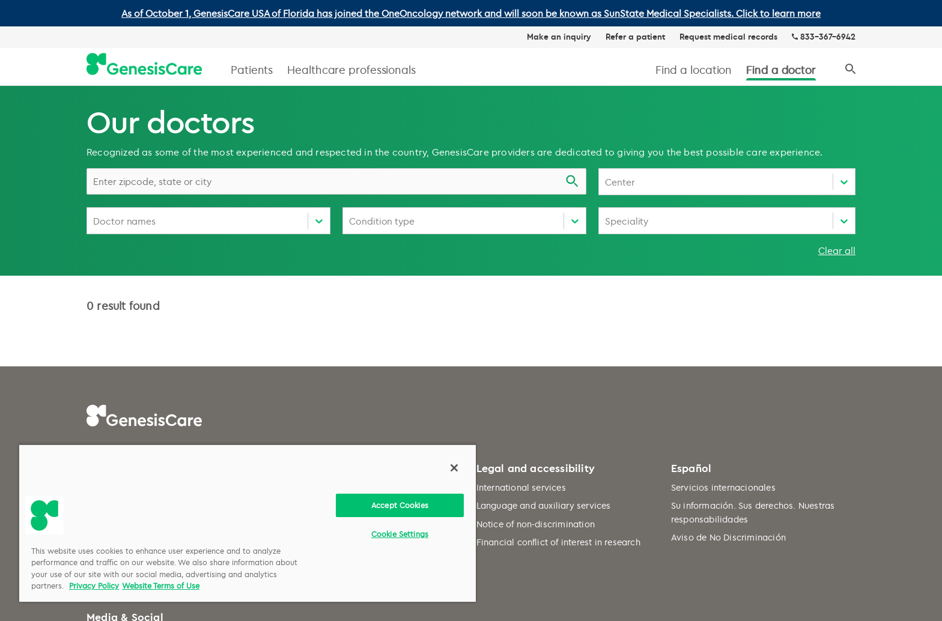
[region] (247, 523)
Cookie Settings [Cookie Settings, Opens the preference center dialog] (399, 534)
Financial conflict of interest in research (558, 374)
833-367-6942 (827, 36)
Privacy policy (311, 338)
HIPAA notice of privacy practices (351, 356)
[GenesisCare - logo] (144, 64)
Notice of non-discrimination (535, 356)
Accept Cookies (399, 505)
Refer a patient (635, 36)
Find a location (693, 69)
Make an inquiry (559, 36)
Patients (252, 69)
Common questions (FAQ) (140, 338)
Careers (103, 374)
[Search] (850, 69)
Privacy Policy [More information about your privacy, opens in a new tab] (94, 585)
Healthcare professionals (351, 69)
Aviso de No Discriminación (728, 369)
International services (521, 319)
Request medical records (728, 36)
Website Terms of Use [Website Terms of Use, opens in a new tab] (160, 585)
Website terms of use (325, 319)
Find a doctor (781, 69)
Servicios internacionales (723, 319)
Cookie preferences (321, 392)
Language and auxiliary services (543, 338)
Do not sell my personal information (356, 374)
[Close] (454, 468)
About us (105, 319)
